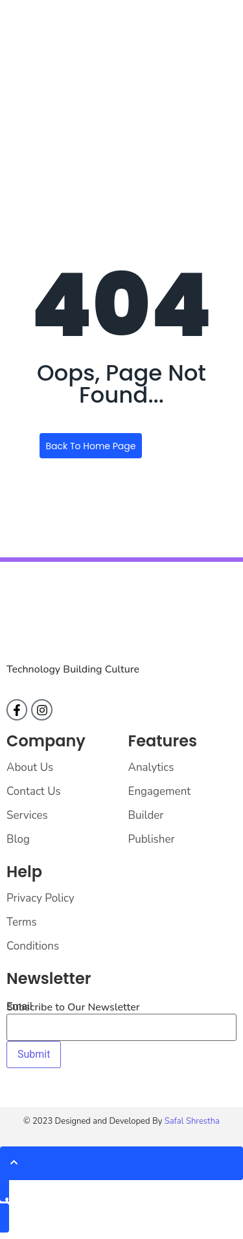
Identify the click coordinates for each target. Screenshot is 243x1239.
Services (27, 815)
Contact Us (33, 791)
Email (19, 1006)
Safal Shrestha (192, 1121)
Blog (18, 839)
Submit (33, 1054)
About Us (29, 767)
